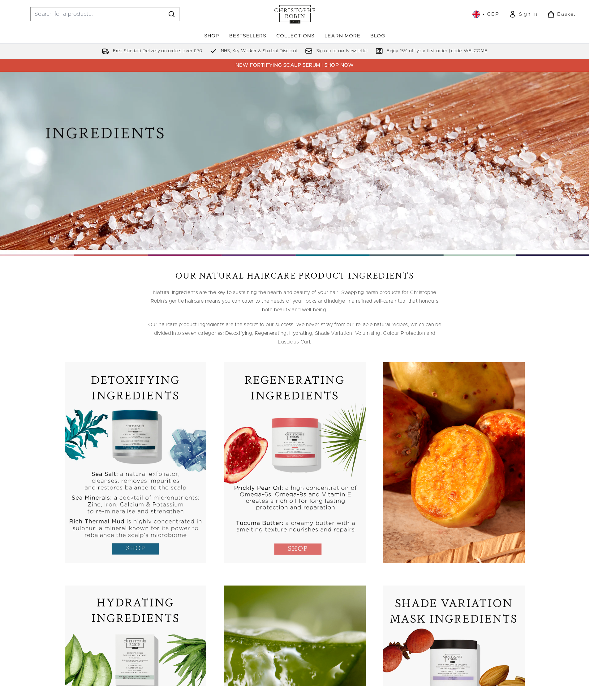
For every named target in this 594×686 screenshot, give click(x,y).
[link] (523, 14)
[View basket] (561, 14)
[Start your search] (105, 14)
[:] (135, 465)
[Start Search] (171, 14)
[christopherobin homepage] (295, 14)
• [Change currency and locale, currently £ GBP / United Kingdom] (485, 14)
